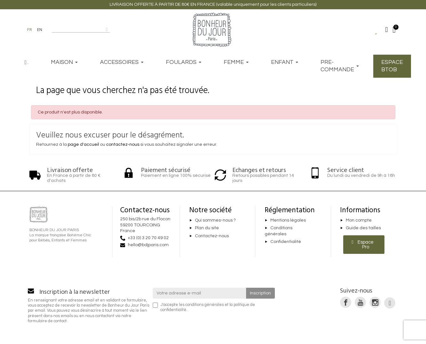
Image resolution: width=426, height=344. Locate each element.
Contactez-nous (212, 236)
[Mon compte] (386, 30)
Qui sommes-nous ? (215, 220)
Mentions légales (288, 220)
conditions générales (204, 305)
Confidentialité (285, 242)
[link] (345, 302)
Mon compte (359, 220)
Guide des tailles (363, 228)
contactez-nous (122, 144)
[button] (363, 244)
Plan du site (207, 228)
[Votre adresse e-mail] (199, 293)
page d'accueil (83, 144)
